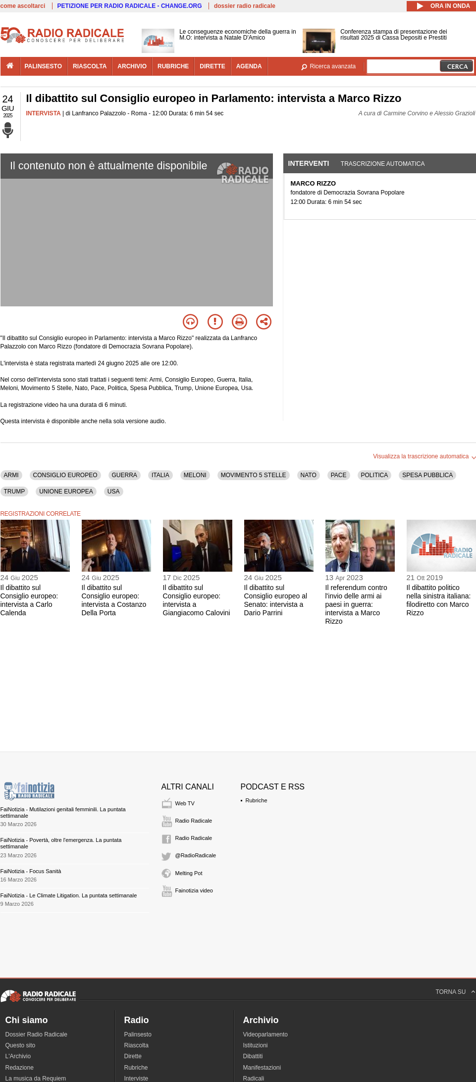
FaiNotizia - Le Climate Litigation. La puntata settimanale (68, 895)
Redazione (19, 1067)
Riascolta (136, 1045)
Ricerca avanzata (333, 66)
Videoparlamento (265, 1034)
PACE (339, 475)
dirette (212, 66)
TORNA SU (450, 991)
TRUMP (14, 491)
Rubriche (256, 800)
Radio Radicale (193, 821)
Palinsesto (138, 1034)
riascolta (89, 66)
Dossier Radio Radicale (36, 1034)
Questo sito (20, 1045)
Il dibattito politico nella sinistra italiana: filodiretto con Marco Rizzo (439, 600)
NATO (309, 475)
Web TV (185, 803)
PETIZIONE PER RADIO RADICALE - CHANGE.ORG (129, 5)
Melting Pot (189, 873)
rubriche (173, 66)
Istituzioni (255, 1045)
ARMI (11, 475)
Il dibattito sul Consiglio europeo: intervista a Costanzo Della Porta (114, 600)
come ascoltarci (23, 5)
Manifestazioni (262, 1067)
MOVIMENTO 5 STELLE (253, 475)
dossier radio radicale (244, 5)
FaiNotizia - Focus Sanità (30, 871)
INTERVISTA (43, 113)
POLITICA (374, 475)
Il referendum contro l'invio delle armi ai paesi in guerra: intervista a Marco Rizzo (356, 604)
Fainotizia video (194, 890)
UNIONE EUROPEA (66, 491)
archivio (132, 66)
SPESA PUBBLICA (427, 475)
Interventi (308, 163)
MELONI (195, 475)
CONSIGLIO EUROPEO (65, 475)
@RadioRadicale (195, 855)
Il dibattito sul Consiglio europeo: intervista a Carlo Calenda (29, 600)
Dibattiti (253, 1056)
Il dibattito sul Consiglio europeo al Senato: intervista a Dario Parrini (276, 600)
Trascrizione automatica (383, 163)
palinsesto (43, 66)
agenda (249, 66)
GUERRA (124, 475)
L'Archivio (18, 1056)
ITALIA (160, 475)
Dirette (133, 1056)
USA (113, 491)
